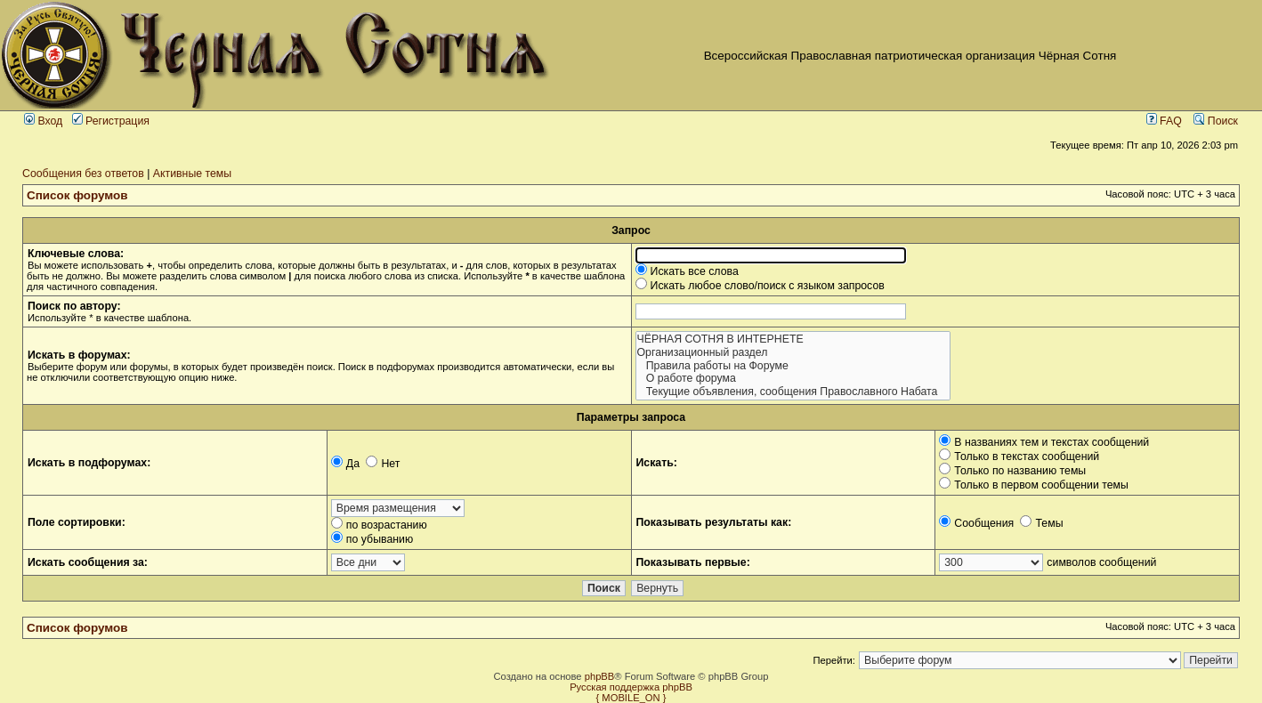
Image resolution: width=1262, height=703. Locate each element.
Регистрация (111, 121)
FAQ (1164, 121)
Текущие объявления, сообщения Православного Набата (793, 392)
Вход (43, 121)
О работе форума (793, 378)
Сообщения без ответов (83, 173)
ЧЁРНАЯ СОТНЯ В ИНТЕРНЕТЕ (793, 339)
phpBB (600, 676)
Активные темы (192, 173)
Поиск (1215, 121)
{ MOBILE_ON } (631, 697)
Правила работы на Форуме (793, 366)
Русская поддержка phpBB (631, 687)
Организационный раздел (793, 353)
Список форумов (77, 195)
